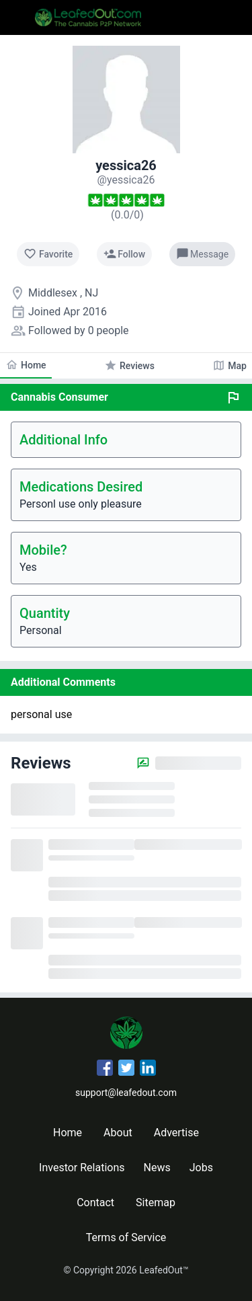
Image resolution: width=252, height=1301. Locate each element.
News (157, 1167)
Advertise (176, 1132)
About (117, 1132)
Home (67, 1132)
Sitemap (155, 1202)
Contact (95, 1202)
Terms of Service (126, 1237)
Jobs (201, 1167)
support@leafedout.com (126, 1092)
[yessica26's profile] (126, 179)
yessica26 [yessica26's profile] (126, 165)
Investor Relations (81, 1167)
